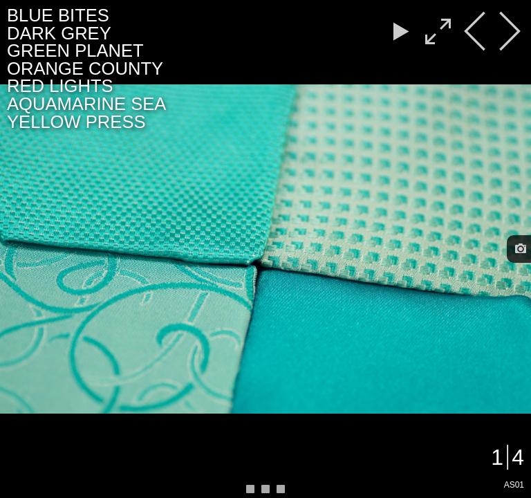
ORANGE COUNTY (85, 68)
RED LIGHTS (60, 85)
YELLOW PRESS (76, 121)
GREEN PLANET (75, 50)
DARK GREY (59, 33)
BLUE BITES (58, 15)
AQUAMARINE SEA (86, 103)
